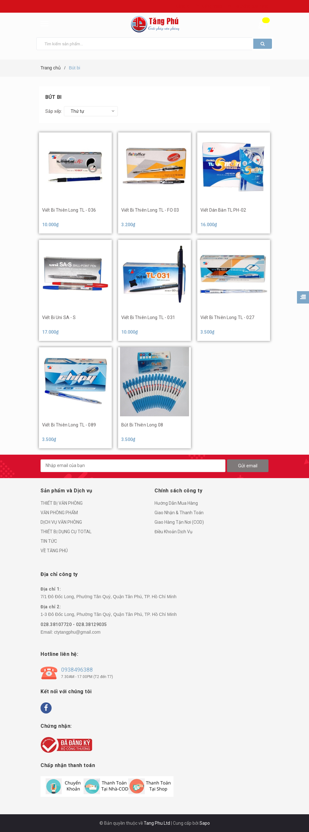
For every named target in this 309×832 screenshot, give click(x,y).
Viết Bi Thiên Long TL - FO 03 (150, 210)
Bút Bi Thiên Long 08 (142, 424)
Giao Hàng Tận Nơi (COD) (179, 522)
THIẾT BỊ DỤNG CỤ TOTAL (66, 531)
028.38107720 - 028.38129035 (74, 624)
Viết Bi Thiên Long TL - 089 (69, 424)
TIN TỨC (49, 541)
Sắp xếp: (53, 111)
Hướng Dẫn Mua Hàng (176, 503)
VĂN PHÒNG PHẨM (59, 512)
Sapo (204, 823)
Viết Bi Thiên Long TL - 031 (148, 317)
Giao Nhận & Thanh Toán (179, 512)
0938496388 (77, 669)
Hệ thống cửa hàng (251, 6)
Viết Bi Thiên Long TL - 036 (69, 210)
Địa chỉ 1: (51, 589)
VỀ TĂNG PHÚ (54, 550)
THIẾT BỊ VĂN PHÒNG (62, 503)
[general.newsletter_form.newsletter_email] (133, 465)
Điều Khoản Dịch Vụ (173, 531)
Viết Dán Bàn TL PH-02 (223, 210)
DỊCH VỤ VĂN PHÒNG (61, 522)
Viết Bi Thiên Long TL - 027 (227, 317)
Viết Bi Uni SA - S (59, 317)
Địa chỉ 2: (51, 606)
